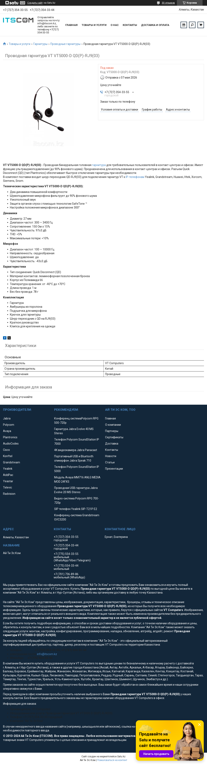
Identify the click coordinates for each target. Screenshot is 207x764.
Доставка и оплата (155, 25)
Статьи (110, 462)
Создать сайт (35, 2)
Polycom (8, 424)
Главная (71, 25)
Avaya (7, 431)
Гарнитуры (40, 44)
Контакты (130, 25)
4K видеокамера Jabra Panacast (75, 450)
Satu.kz (121, 756)
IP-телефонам (135, 177)
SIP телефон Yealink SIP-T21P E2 (75, 509)
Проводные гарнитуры (65, 44)
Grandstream (11, 462)
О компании (113, 424)
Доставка (111, 443)
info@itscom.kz (47, 654)
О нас (115, 25)
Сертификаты (114, 437)
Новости (110, 456)
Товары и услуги (94, 25)
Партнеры (111, 431)
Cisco (6, 449)
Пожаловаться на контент (112, 760)
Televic (7, 487)
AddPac (8, 475)
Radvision (9, 493)
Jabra (7, 418)
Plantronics (10, 437)
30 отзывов (168, 2)
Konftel (7, 456)
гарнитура (99, 165)
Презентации (114, 468)
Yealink (7, 468)
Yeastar (8, 481)
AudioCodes (11, 443)
